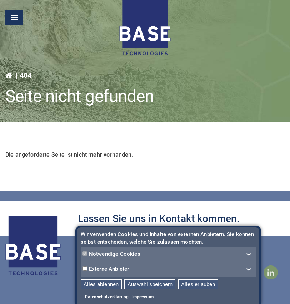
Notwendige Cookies (111, 254)
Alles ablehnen (101, 284)
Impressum (143, 296)
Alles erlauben (198, 284)
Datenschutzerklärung (107, 296)
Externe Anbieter (105, 269)
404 (25, 75)
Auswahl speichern (150, 284)
